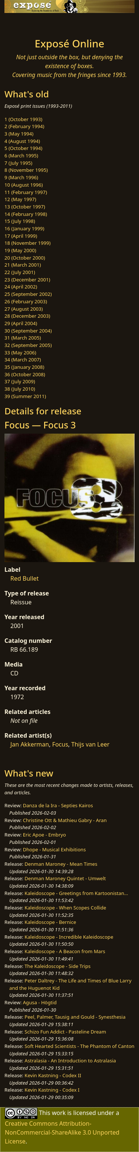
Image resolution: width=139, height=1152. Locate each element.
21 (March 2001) (22, 264)
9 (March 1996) (21, 177)
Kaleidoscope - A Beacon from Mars (64, 951)
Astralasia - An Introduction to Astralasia (70, 1060)
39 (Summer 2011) (25, 396)
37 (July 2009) (19, 381)
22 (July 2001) (19, 272)
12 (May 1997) (20, 199)
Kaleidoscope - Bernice (50, 922)
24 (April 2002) (20, 286)
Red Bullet (24, 578)
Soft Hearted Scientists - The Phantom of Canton (79, 1046)
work (59, 1112)
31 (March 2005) (22, 337)
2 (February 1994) (24, 126)
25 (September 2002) (28, 294)
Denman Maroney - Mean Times (60, 864)
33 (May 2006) (20, 352)
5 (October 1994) (23, 148)
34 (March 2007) (22, 359)
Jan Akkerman (29, 744)
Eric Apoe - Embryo (44, 834)
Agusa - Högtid (40, 1002)
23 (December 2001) (27, 279)
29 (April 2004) (20, 323)
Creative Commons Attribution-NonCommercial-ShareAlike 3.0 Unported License (62, 1132)
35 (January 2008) (24, 367)
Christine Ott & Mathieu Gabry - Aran (65, 820)
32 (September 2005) (28, 345)
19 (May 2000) (20, 250)
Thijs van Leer (90, 744)
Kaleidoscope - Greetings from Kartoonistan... (76, 893)
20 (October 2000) (24, 257)
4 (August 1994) (22, 141)
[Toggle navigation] (23, 23)
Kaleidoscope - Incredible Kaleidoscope (68, 937)
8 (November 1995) (26, 170)
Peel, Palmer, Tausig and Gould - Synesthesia (74, 1017)
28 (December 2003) (27, 316)
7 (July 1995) (18, 163)
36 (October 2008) (24, 374)
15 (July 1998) (19, 221)
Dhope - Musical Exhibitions (54, 849)
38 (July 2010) (19, 388)
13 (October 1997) (24, 206)
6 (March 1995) (21, 155)
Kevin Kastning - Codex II (52, 1075)
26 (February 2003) (25, 301)
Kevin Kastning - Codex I (51, 1089)
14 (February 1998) (25, 214)
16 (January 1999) (24, 228)
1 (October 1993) (23, 119)
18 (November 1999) (27, 243)
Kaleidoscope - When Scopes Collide (65, 907)
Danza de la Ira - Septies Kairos (58, 805)
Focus (60, 744)
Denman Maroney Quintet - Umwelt (65, 878)
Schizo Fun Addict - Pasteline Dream (65, 1031)
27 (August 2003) (23, 308)
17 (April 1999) (20, 236)
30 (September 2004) (28, 330)
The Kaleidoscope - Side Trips (57, 966)
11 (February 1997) (25, 192)
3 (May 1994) (18, 133)
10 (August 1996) (23, 184)
